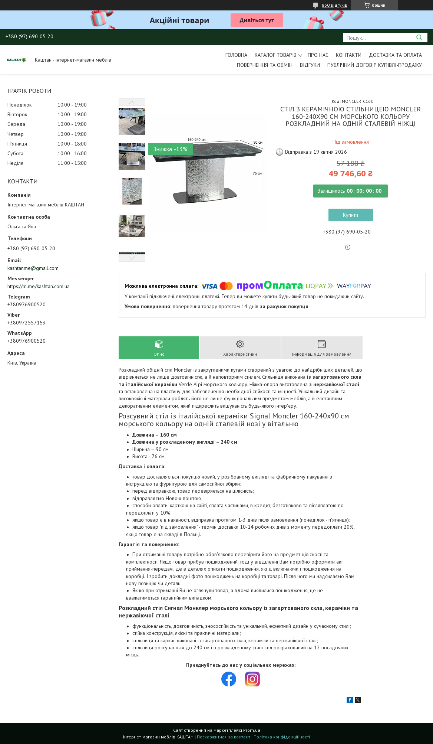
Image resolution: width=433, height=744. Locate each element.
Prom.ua (251, 730)
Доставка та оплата (395, 55)
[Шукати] (419, 37)
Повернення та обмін (264, 65)
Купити (350, 215)
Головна (236, 55)
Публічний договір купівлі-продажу (374, 65)
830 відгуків (334, 5)
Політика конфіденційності (282, 737)
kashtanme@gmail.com (33, 268)
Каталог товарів (276, 55)
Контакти (348, 55)
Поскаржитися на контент (223, 737)
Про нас (318, 55)
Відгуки (310, 65)
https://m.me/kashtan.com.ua (38, 286)
